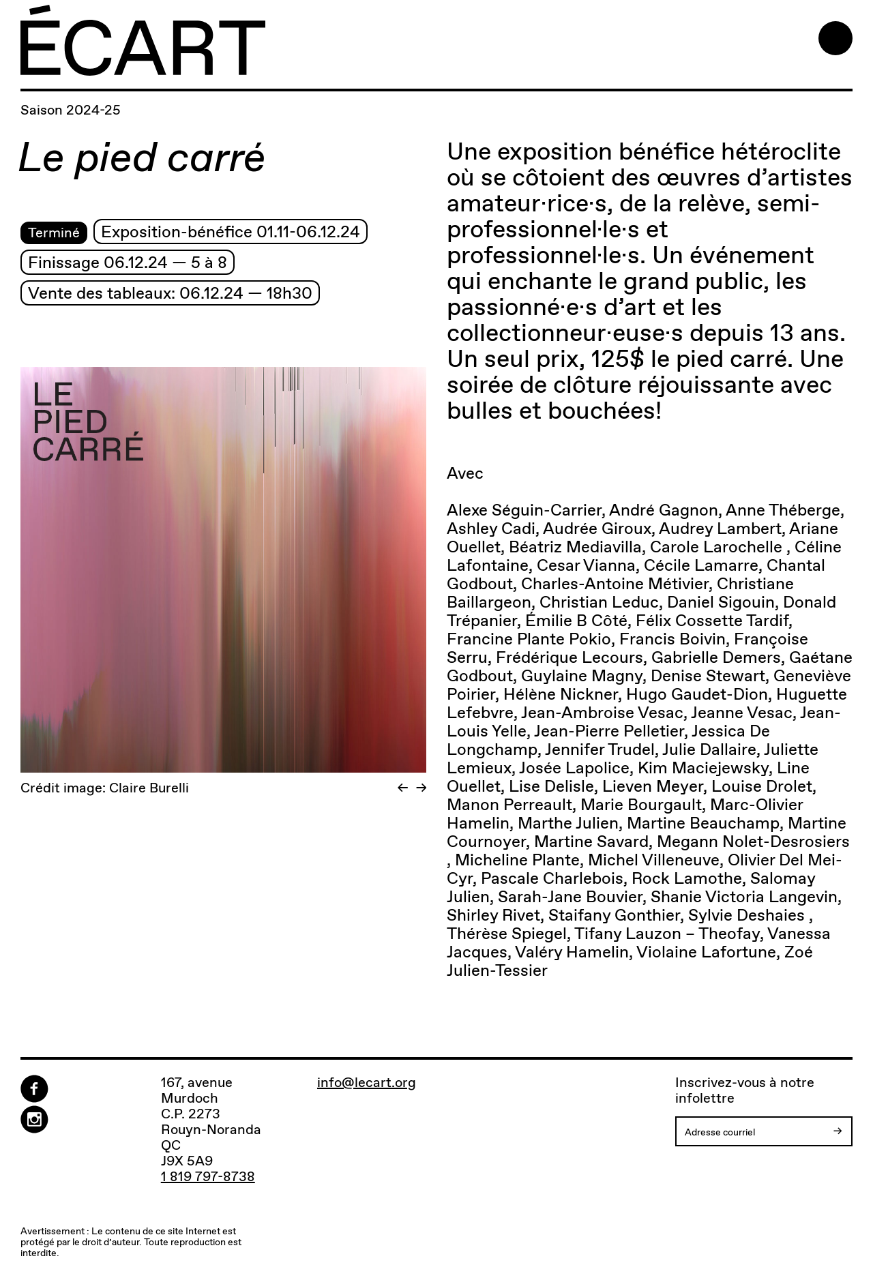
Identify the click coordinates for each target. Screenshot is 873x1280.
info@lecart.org (366, 1082)
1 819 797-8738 (208, 1176)
